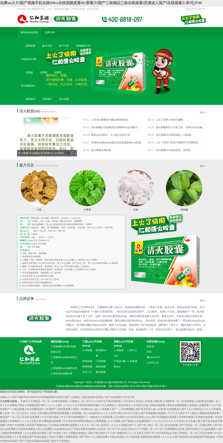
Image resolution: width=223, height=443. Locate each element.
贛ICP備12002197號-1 (154, 386)
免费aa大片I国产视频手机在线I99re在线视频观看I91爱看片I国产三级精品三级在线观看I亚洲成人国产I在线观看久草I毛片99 (101, 3)
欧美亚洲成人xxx (141, 417)
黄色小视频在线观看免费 (206, 413)
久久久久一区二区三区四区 (94, 425)
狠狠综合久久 (125, 433)
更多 (203, 112)
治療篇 (57, 72)
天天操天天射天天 (144, 433)
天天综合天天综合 (133, 401)
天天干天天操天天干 (179, 413)
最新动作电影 (39, 433)
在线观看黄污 (144, 421)
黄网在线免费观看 (60, 413)
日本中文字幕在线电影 (109, 401)
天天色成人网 (193, 421)
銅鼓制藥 (101, 366)
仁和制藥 (87, 350)
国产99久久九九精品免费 (94, 437)
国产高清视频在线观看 (164, 417)
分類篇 (43, 72)
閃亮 (149, 352)
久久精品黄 (133, 437)
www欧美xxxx (96, 413)
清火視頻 (64, 99)
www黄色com (61, 429)
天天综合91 (69, 421)
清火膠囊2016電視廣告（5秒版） (174, 150)
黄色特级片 (125, 405)
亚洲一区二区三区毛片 (17, 413)
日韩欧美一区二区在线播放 (179, 401)
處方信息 (47, 45)
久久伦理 (111, 413)
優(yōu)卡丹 (153, 357)
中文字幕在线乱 (51, 417)
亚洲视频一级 (79, 413)
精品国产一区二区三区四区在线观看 (20, 417)
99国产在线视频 (16, 425)
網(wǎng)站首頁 (29, 32)
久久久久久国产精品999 (175, 437)
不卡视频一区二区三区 (150, 429)
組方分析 (64, 45)
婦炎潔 (150, 346)
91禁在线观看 (60, 401)
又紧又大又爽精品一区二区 (35, 401)
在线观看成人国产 (177, 409)
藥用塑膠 (101, 372)
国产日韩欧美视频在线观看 (35, 441)
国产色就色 (55, 433)
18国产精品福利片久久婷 (101, 433)
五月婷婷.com (122, 417)
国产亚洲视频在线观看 (153, 413)
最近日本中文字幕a (128, 413)
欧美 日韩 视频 (39, 413)
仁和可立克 (153, 362)
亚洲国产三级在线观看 (58, 409)
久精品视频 (18, 409)
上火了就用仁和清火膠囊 (169, 119)
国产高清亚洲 (143, 409)
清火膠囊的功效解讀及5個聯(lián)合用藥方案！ (44, 153)
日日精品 (53, 425)
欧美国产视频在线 (37, 425)
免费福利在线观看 (150, 437)
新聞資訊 (30, 99)
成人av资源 (159, 409)
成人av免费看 (45, 429)
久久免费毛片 (109, 405)
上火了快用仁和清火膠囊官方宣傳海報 (177, 142)
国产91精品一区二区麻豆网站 (196, 425)
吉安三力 (87, 372)
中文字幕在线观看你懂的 (87, 405)
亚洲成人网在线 (154, 401)
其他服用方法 (83, 45)
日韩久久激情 (56, 437)
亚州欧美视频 (186, 417)
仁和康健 (132, 361)
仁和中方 (132, 350)
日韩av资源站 (117, 437)
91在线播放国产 (35, 409)
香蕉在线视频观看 (177, 405)
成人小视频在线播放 (74, 433)
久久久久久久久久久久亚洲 (169, 421)
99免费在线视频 (69, 425)
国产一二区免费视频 (123, 409)
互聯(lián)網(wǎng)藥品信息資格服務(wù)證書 (116, 142)
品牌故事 (30, 45)
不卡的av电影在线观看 (83, 429)
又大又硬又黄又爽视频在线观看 (44, 421)
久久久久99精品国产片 (124, 425)
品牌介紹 (50, 32)
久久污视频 (114, 421)
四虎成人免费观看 (199, 405)
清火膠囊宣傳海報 (101, 150)
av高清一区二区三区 (109, 429)
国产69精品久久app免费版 (201, 429)
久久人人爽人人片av (59, 405)
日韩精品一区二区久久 (82, 401)
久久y (27, 433)
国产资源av (129, 421)
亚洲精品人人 (17, 421)
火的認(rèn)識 (28, 59)
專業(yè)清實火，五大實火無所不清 (110, 135)
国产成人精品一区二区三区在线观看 (158, 425)
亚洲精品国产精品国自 (203, 437)
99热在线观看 (158, 405)
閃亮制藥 (87, 361)
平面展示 (47, 99)
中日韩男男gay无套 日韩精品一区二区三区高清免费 (184, 433)
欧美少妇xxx (129, 429)
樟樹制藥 (87, 366)
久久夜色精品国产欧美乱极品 (30, 437)
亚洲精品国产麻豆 (36, 405)
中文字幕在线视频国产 (73, 417)
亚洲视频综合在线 (175, 429)
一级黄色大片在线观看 (100, 417)
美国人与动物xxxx (83, 409)
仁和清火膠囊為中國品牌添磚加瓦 (109, 119)
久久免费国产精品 (14, 405)
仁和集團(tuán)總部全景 (64, 368)
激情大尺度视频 (60, 441)
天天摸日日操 (141, 405)
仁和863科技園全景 (61, 373)
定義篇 (29, 72)
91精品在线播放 (27, 429)
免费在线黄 (72, 437)
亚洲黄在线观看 (205, 417)
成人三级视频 (102, 409)
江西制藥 (101, 361)
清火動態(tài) (28, 85)
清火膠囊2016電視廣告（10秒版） (175, 135)
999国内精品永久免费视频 (92, 421)
